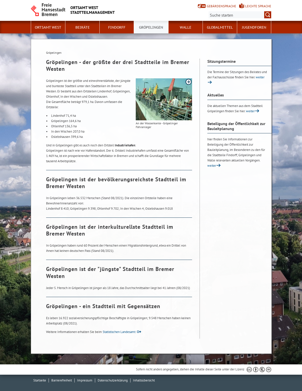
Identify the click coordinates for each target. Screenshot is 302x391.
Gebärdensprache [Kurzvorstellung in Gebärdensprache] (221, 6)
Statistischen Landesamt (119, 332)
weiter (250, 111)
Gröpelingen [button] (151, 27)
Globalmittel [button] (220, 27)
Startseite (39, 380)
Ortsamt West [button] (48, 27)
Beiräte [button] (82, 27)
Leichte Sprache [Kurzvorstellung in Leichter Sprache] (258, 6)
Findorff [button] (116, 27)
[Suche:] (240, 14)
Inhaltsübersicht (144, 380)
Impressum (84, 380)
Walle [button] (185, 27)
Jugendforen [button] (254, 27)
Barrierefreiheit (61, 380)
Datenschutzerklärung (113, 380)
